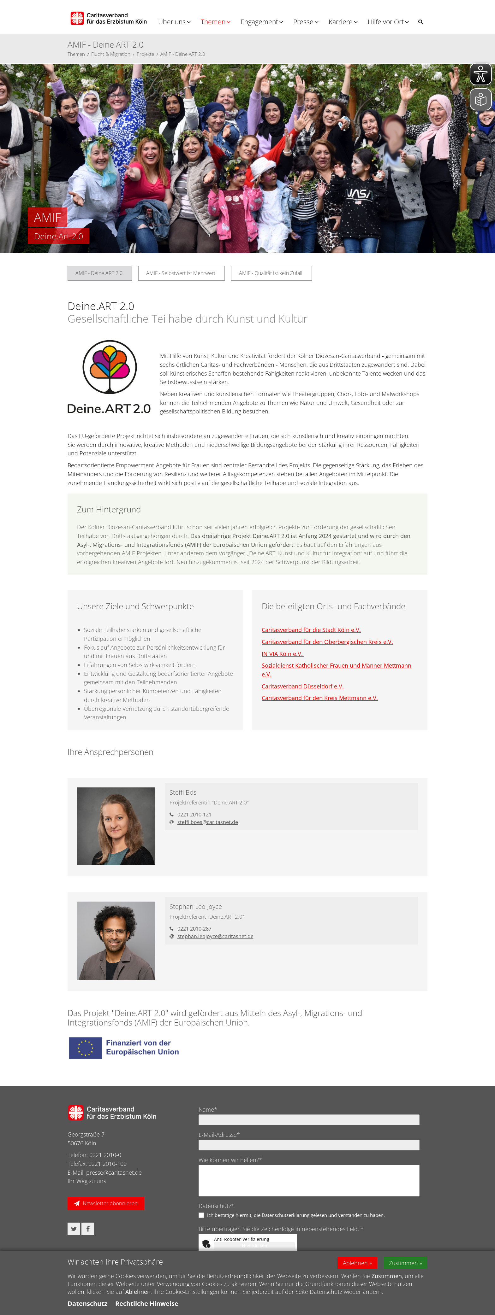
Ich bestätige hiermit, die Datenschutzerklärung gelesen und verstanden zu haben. (296, 1215)
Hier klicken (254, 1245)
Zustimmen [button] (403, 1263)
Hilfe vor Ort (386, 21)
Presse (303, 21)
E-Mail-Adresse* (219, 1134)
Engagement (259, 21)
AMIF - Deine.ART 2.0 (182, 54)
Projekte (145, 54)
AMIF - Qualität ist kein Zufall (270, 273)
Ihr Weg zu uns (87, 1181)
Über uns (172, 21)
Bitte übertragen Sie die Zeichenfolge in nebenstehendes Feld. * (281, 1229)
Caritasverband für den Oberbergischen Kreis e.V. (327, 642)
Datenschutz (87, 1303)
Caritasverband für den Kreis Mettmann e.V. (320, 698)
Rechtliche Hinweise (146, 1303)
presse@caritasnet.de (114, 1172)
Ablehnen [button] (355, 1263)
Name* (208, 1109)
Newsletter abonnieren (110, 1203)
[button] (420, 21)
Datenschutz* (216, 1206)
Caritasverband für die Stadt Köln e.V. (311, 630)
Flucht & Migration (110, 54)
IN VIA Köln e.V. (283, 654)
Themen (213, 21)
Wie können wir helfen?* (230, 1160)
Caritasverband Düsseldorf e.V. (303, 686)
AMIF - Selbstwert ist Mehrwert (180, 273)
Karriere (341, 21)
